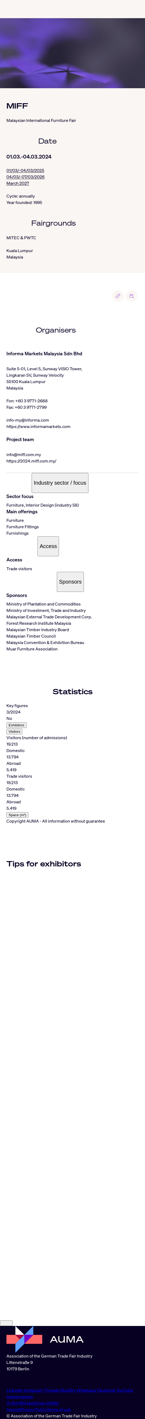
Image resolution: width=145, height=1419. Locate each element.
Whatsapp (87, 1390)
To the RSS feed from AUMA (32, 1403)
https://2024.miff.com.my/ (31, 461)
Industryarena (19, 1396)
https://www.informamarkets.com (38, 426)
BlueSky (68, 1390)
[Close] (6, 1323)
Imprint (13, 1409)
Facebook (107, 1390)
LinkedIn (15, 1390)
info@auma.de (20, 1379)
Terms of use (59, 1409)
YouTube (125, 1390)
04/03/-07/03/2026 (25, 177)
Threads (52, 1390)
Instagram (34, 1390)
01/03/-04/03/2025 (25, 170)
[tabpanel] (72, 760)
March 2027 (17, 183)
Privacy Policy (33, 1409)
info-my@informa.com (27, 420)
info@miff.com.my (23, 454)
